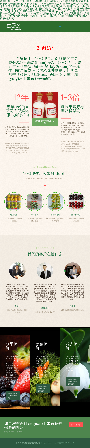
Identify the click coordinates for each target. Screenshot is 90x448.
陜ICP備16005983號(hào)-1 (64, 443)
